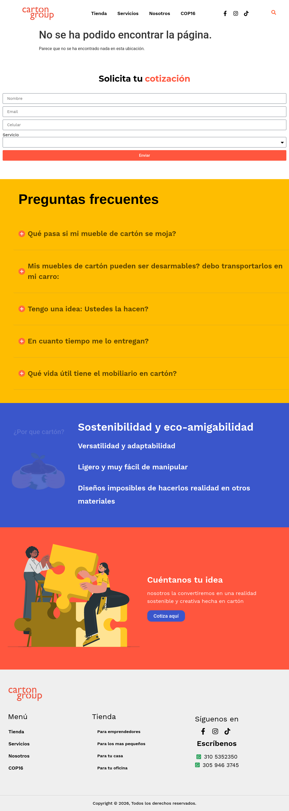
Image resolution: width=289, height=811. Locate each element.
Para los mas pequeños (121, 743)
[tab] (183, 427)
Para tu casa (110, 755)
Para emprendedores (118, 731)
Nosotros (159, 13)
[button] (151, 233)
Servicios (128, 13)
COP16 (188, 13)
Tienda (99, 13)
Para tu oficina (112, 767)
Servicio (11, 135)
